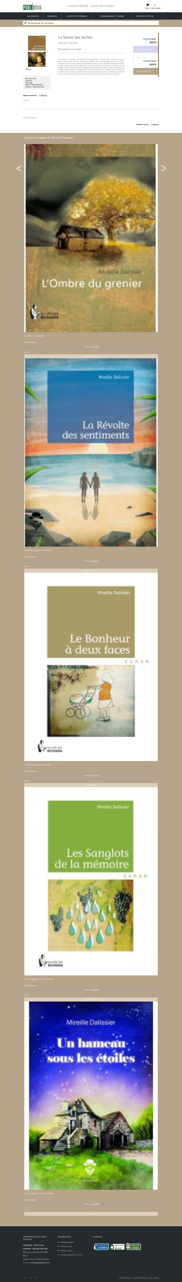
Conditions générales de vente (71, 1255)
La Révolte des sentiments (38, 550)
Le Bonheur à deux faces (37, 764)
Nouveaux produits (67, 1242)
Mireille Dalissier (68, 42)
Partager (26, 100)
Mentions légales (66, 1250)
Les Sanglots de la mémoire (38, 979)
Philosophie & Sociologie (69, 49)
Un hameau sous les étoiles (39, 1193)
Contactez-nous (66, 1246)
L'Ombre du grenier (34, 336)
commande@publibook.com (39, 1263)
